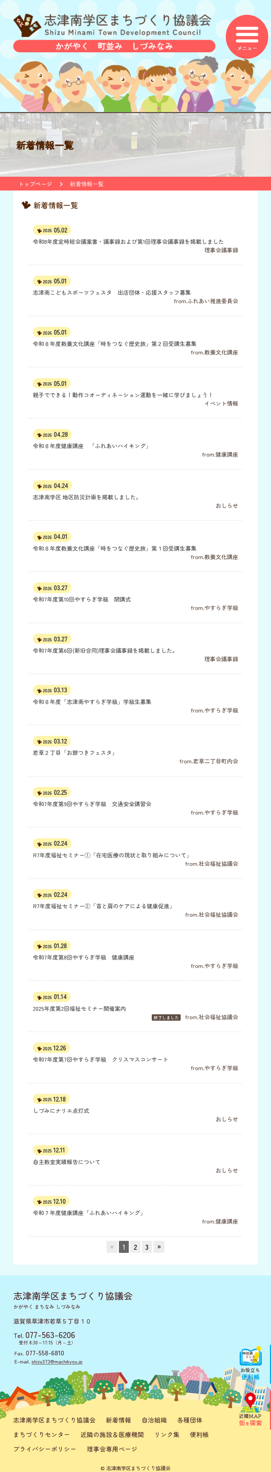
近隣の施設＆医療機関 (112, 1434)
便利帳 (199, 1434)
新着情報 (118, 1419)
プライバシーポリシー (45, 1448)
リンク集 (167, 1434)
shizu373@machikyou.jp (57, 1361)
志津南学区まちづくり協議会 (54, 1419)
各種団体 (190, 1419)
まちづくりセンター (41, 1434)
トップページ (35, 184)
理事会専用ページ (112, 1448)
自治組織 (154, 1419)
